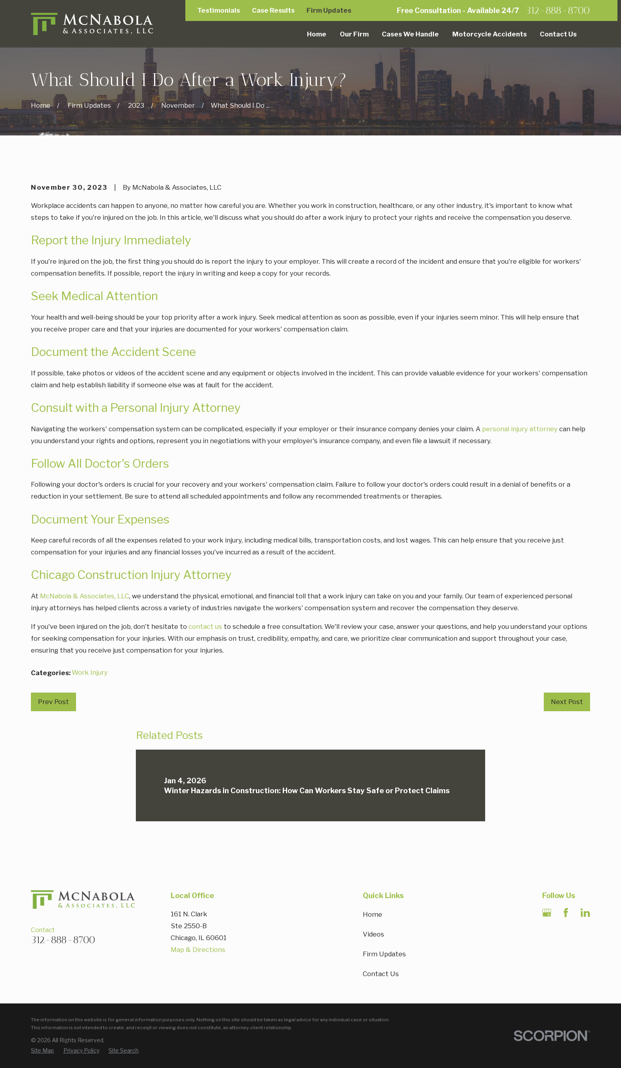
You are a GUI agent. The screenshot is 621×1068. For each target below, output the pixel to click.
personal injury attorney (520, 429)
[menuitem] (42, 1051)
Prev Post (53, 702)
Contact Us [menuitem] (558, 34)
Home (372, 914)
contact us (205, 626)
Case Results (273, 10)
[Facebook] (565, 912)
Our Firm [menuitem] (354, 34)
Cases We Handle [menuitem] (410, 34)
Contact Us (381, 974)
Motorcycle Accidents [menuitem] (489, 34)
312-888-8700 (558, 10)
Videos (373, 934)
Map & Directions (198, 950)
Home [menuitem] (316, 34)
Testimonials (218, 10)
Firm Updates (329, 10)
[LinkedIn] (585, 912)
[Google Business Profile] (546, 912)
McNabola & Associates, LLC (84, 596)
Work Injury (90, 672)
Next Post (567, 702)
